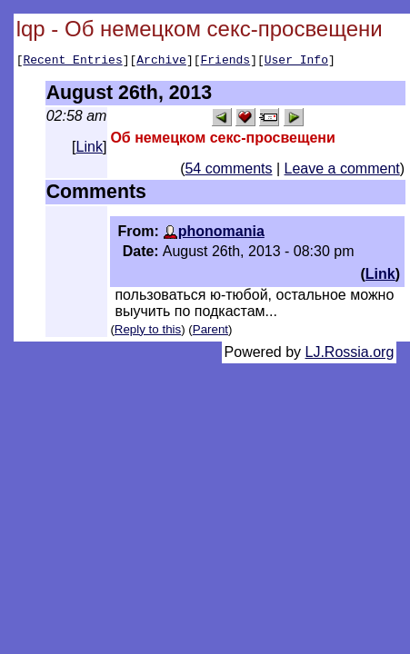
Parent (210, 332)
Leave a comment (342, 171)
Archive (161, 62)
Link (89, 149)
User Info (296, 62)
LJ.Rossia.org (350, 354)
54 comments (228, 171)
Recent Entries (72, 62)
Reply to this (148, 332)
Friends (226, 62)
